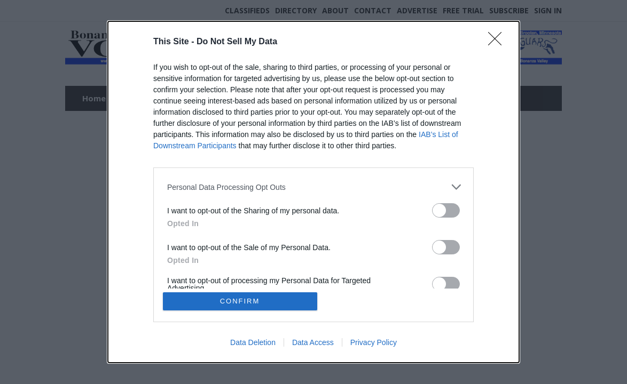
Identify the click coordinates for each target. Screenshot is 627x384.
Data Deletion (253, 342)
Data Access (313, 342)
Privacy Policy (373, 342)
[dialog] (313, 192)
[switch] (446, 210)
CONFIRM (240, 301)
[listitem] (313, 187)
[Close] (498, 42)
